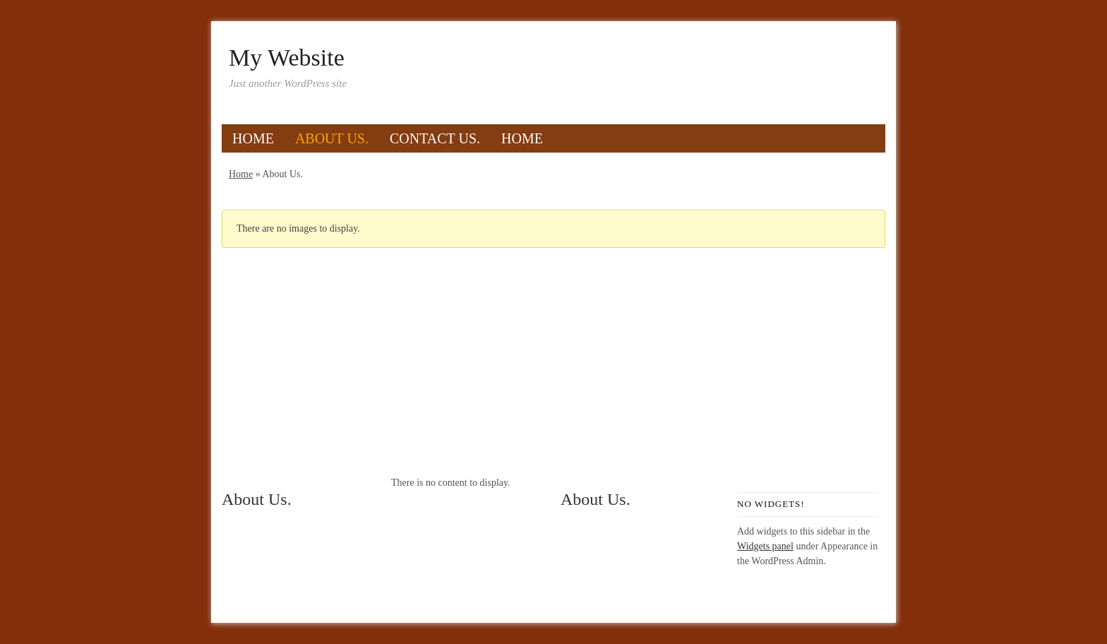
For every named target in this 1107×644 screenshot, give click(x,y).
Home (253, 138)
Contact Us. (435, 138)
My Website (287, 58)
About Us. (332, 138)
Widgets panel (765, 546)
